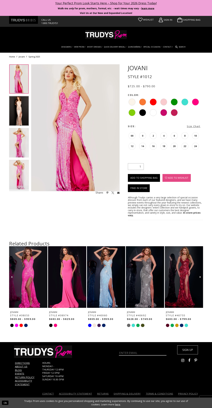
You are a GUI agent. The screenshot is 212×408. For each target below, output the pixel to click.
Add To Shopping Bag (144, 177)
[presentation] (28, 277)
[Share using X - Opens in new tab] (112, 192)
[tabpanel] (19, 80)
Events (19, 373)
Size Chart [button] (193, 126)
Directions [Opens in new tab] (22, 363)
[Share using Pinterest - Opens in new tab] (107, 192)
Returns (103, 393)
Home (12, 57)
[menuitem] (189, 20)
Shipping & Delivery (127, 393)
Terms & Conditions (159, 393)
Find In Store (138, 188)
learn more (147, 8)
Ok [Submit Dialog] (5, 403)
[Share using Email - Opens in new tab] (118, 192)
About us (21, 366)
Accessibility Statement (23, 382)
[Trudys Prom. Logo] (106, 34)
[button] (189, 20)
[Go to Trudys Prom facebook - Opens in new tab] (191, 360)
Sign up (187, 350)
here (117, 404)
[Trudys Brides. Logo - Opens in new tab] (23, 20)
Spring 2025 (34, 57)
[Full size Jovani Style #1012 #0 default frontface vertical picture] (75, 127)
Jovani (22, 57)
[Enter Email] (142, 352)
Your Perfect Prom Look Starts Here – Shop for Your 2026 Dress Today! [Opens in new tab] (106, 3)
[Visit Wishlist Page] (146, 20)
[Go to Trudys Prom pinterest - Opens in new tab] (197, 360)
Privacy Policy (188, 393)
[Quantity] (136, 166)
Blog (18, 370)
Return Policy (24, 377)
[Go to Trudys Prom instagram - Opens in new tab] (184, 360)
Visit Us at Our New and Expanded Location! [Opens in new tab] (106, 13)
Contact (48, 393)
